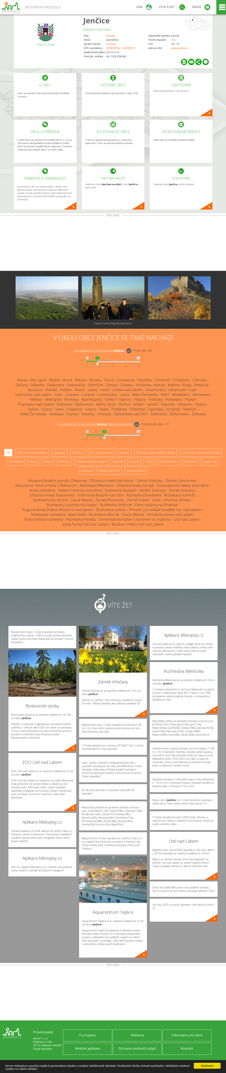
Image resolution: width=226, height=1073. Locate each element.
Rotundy (118, 462)
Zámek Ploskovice (109, 500)
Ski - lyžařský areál (101, 453)
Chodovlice (125, 380)
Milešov (36, 399)
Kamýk (159, 384)
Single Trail (209, 462)
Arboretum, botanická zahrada (200, 453)
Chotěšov (144, 380)
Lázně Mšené (81, 500)
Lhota (104, 389)
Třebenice (119, 409)
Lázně (149, 462)
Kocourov (35, 389)
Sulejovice (74, 409)
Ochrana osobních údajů (137, 1048)
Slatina (32, 409)
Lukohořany (107, 394)
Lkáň (59, 394)
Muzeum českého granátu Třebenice (57, 480)
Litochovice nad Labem (33, 394)
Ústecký (110, 35)
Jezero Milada (133, 514)
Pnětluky (155, 399)
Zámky (47, 462)
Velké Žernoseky (33, 414)
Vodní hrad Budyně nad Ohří (100, 495)
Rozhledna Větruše (104, 514)
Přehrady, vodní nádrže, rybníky (155, 453)
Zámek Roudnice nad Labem (170, 514)
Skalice (200, 404)
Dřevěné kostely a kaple (91, 462)
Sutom (90, 409)
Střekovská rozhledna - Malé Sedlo (58, 514)
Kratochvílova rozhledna (44, 519)
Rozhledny (16, 462)
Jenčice (96, 20)
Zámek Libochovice (181, 480)
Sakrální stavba (135, 471)
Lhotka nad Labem (127, 389)
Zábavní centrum (109, 471)
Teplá (103, 409)
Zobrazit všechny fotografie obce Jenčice (113, 323)
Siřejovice (185, 404)
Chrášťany (181, 380)
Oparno (124, 399)
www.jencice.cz (180, 48)
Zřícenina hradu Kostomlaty (52, 495)
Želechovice (179, 414)
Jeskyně (134, 462)
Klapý (187, 384)
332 (173, 39)
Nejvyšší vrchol (169, 462)
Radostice (64, 404)
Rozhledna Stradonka (144, 495)
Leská (92, 389)
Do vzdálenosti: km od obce (99, 350)
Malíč (165, 394)
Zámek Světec (138, 500)
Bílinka (22, 380)
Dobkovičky (76, 384)
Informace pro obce (187, 1035)
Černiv (109, 380)
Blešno (54, 380)
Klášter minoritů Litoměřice (80, 490)
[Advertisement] (113, 244)
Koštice (66, 389)
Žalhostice (159, 414)
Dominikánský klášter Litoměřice (183, 485)
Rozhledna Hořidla (81, 519)
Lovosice (111, 44)
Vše (8, 453)
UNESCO (77, 453)
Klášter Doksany (153, 490)
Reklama (137, 1035)
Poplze (190, 399)
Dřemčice (95, 384)
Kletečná (201, 384)
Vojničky (87, 414)
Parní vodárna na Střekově (156, 504)
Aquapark (59, 453)
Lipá (192, 389)
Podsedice (174, 399)
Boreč (67, 380)
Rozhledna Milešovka (96, 485)
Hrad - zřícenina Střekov (171, 500)
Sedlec (138, 404)
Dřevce (111, 384)
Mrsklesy (71, 399)
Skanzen (124, 453)
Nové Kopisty (91, 399)
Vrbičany (104, 414)
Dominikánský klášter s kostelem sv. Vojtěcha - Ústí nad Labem (149, 519)
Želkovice (199, 414)
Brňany (95, 380)
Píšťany (139, 399)
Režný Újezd (106, 404)
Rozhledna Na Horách (50, 500)
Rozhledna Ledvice (111, 509)
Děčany (22, 384)
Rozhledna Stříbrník (116, 504)
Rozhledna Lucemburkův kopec (72, 504)
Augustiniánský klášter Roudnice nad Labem (58, 509)
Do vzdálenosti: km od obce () (94, 424)
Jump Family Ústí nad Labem (85, 524)
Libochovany (155, 389)
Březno (81, 380)
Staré (59, 409)
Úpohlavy (155, 409)
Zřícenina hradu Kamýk (135, 485)
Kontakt (187, 1048)
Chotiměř (162, 380)
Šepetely (168, 404)
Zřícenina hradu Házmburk (111, 480)
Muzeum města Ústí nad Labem (138, 524)
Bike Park (190, 462)
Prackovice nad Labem (36, 404)
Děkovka (37, 384)
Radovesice (84, 404)
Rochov (124, 404)
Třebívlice (137, 409)
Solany (46, 409)
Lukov (124, 394)
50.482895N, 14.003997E (120, 48)
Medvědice (180, 394)
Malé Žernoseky (145, 394)
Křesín (80, 389)
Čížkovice (200, 380)
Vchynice (173, 409)
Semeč (152, 404)
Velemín (190, 409)
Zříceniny (64, 462)
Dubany (126, 384)
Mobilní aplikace (87, 1048)
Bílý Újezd (38, 380)
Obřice (110, 399)
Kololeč (51, 389)
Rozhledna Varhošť (179, 495)
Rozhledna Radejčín (121, 490)
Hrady (33, 462)
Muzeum (86, 471)
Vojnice (72, 414)
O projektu (87, 1035)
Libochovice (177, 389)
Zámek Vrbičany (150, 480)
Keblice (173, 384)
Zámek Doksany (181, 490)
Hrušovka (143, 384)
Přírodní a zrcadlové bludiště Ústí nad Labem (165, 509)
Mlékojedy (53, 399)
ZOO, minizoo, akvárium (32, 453)
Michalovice (202, 394)
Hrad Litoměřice (42, 490)
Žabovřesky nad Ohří (131, 414)
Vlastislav (56, 414)
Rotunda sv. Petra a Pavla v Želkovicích (46, 485)
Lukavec (88, 394)
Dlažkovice (55, 384)
